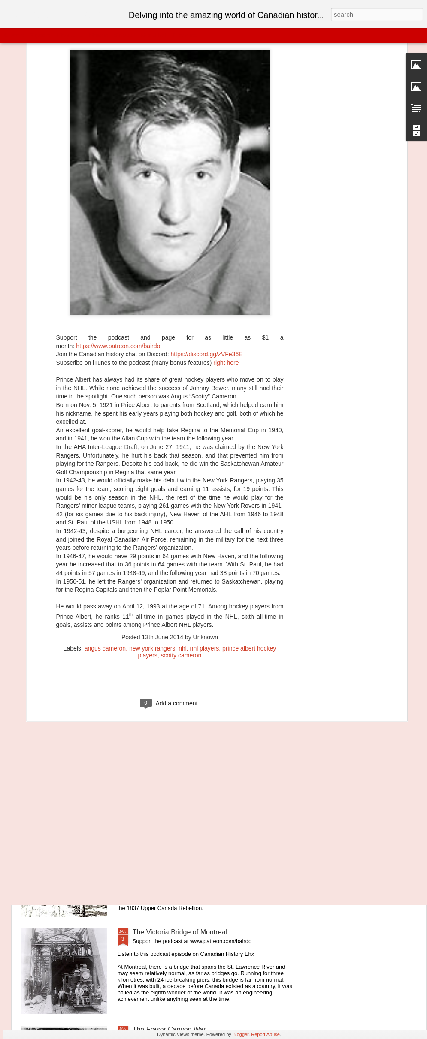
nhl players (204, 561)
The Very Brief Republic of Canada (185, 834)
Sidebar (124, 35)
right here (226, 276)
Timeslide (184, 35)
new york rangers (152, 561)
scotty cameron (181, 568)
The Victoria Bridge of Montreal (180, 932)
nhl (183, 561)
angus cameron (105, 561)
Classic (14, 35)
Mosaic (98, 35)
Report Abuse (265, 1034)
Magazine (70, 35)
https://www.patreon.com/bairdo (118, 259)
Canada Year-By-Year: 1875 (175, 737)
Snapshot (153, 35)
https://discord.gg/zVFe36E (206, 268)
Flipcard (40, 35)
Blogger (240, 1034)
